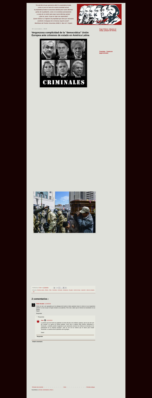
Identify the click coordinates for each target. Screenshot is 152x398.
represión (83, 290)
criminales (60, 290)
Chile (50, 290)
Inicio (64, 387)
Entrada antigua (90, 387)
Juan (42, 320)
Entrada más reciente (37, 387)
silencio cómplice (90, 290)
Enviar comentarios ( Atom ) (46, 390)
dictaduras (65, 290)
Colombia (54, 290)
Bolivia (46, 290)
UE (33, 291)
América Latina (40, 290)
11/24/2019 (48, 303)
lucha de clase (77, 290)
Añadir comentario (37, 341)
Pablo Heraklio (40, 303)
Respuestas (41, 317)
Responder (39, 313)
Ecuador (71, 290)
